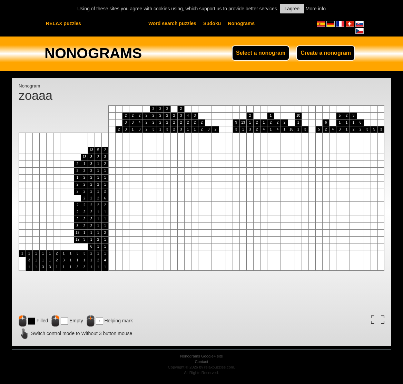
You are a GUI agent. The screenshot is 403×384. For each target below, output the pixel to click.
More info (316, 8)
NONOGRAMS (93, 53)
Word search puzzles (172, 23)
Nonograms (241, 23)
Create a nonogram (326, 53)
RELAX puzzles (63, 23)
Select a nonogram (260, 53)
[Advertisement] (315, 291)
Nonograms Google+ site (201, 356)
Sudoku (212, 23)
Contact (201, 362)
